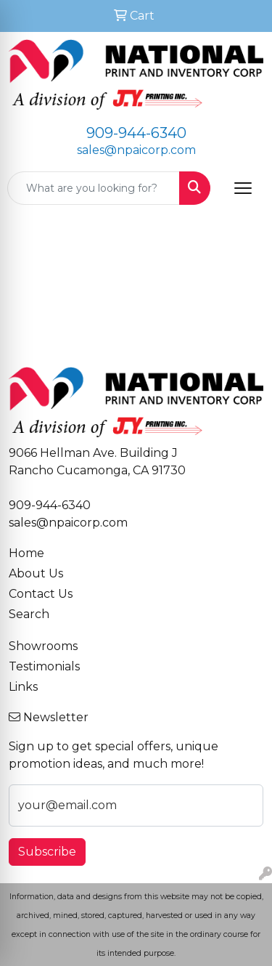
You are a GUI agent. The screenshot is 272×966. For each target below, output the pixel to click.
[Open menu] (242, 188)
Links (23, 687)
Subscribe (47, 852)
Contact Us (41, 594)
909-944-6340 (136, 133)
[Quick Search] (93, 188)
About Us (36, 573)
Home (26, 553)
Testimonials (44, 666)
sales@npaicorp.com (136, 150)
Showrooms (43, 646)
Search (29, 614)
